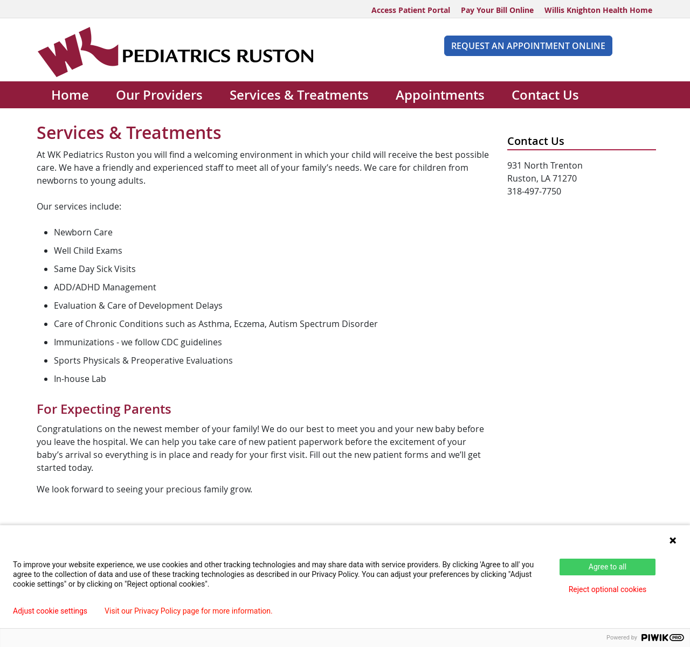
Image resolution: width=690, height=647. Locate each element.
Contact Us (545, 94)
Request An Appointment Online (528, 46)
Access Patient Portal (410, 10)
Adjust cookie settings (50, 611)
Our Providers (159, 94)
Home (70, 94)
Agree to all (607, 566)
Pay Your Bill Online (497, 10)
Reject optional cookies (608, 589)
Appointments (440, 94)
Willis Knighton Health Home (598, 10)
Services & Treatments (299, 94)
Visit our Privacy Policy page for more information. (189, 611)
